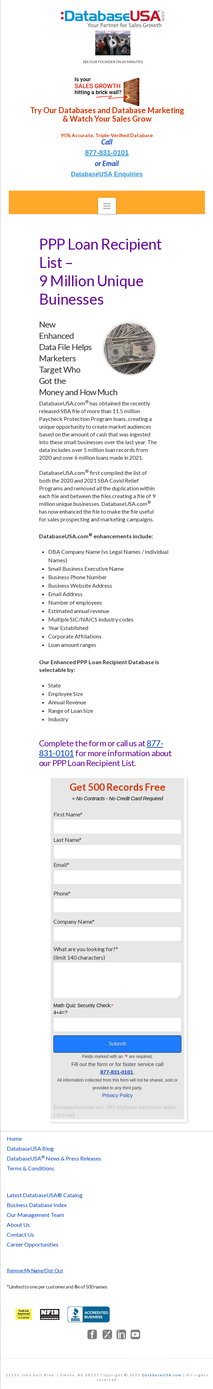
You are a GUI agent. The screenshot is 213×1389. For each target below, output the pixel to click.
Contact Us (20, 1234)
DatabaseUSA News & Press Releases (54, 1158)
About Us (18, 1224)
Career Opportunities (32, 1244)
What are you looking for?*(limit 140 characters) (117, 957)
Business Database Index (37, 1204)
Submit (117, 1043)
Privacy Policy (117, 1095)
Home (14, 1138)
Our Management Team (35, 1214)
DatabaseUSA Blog (30, 1148)
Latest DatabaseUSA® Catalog (45, 1195)
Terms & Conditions (30, 1168)
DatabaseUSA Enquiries (107, 174)
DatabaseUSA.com (162, 1375)
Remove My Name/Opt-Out (35, 1270)
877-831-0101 (107, 153)
